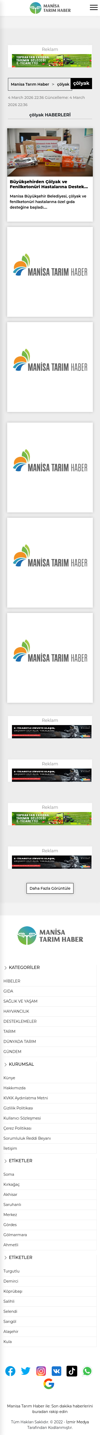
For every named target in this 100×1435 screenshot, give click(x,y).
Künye (9, 1078)
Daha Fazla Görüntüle (49, 888)
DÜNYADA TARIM (19, 1041)
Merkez (10, 1214)
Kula (7, 1341)
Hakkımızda (14, 1088)
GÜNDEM (12, 1051)
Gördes (10, 1224)
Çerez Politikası (17, 1128)
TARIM (9, 1031)
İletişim (10, 1148)
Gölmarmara (15, 1234)
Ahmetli (10, 1245)
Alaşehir (10, 1331)
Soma (8, 1174)
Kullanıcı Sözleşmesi (22, 1118)
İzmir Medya (77, 1422)
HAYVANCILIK (16, 1011)
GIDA (8, 991)
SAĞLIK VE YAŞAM (20, 1001)
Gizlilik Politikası (18, 1108)
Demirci (10, 1281)
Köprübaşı (12, 1291)
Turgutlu (11, 1271)
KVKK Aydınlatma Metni (25, 1098)
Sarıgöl (9, 1321)
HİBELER (11, 981)
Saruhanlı (12, 1204)
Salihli (8, 1301)
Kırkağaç (11, 1184)
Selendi (10, 1311)
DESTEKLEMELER (20, 1021)
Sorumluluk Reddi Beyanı (27, 1138)
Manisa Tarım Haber (30, 84)
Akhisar (10, 1194)
